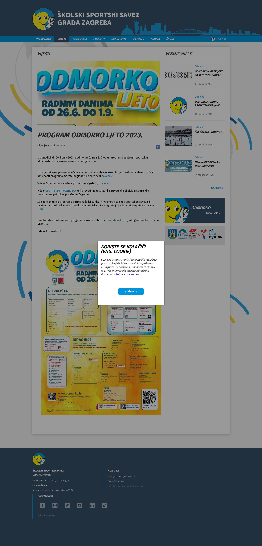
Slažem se (131, 291)
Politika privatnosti (127, 274)
